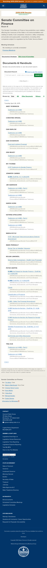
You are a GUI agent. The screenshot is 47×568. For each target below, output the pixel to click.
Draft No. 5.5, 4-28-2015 (18, 177)
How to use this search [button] (33, 72)
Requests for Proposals (9, 522)
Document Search (23, 72)
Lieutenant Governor (9, 471)
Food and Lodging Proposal (17, 144)
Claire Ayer (8, 393)
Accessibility (21, 522)
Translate (11, 456)
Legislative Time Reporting (11, 442)
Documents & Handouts (9, 57)
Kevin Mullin (9, 390)
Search (38, 75)
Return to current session (34, 1)
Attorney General (8, 474)
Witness (38, 96)
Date (12, 96)
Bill (18, 96)
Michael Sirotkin (10, 396)
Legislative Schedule (9, 505)
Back (6, 100)
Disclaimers (12, 516)
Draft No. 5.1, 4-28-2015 (18, 281)
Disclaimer (5, 459)
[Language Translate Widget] (9, 455)
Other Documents (27, 96)
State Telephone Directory (11, 490)
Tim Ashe (8, 382)
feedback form (34, 531)
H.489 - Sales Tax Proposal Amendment (21, 301)
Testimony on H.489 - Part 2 (17, 188)
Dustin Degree (9, 398)
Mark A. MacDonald (11, 385)
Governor (5, 469)
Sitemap (5, 516)
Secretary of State (8, 479)
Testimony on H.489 (15, 110)
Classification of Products (16, 295)
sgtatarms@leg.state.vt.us (11, 422)
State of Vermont (8, 466)
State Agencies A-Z (8, 487)
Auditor (5, 477)
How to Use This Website (10, 450)
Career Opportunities (24, 519)
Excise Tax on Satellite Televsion (19, 248)
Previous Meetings (9, 50)
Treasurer (5, 482)
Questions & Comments (10, 519)
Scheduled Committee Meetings (12, 502)
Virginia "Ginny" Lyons (12, 388)
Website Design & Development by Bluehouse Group (23, 544)
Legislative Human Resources (12, 439)
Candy (10, 288)
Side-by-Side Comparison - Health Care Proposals (25, 260)
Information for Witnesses (10, 401)
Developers (23, 536)
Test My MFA (7, 447)
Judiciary (5, 485)
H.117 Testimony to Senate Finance (20, 167)
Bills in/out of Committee (26, 57)
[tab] (9, 56)
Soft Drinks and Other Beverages (19, 336)
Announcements (8, 500)
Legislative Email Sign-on (10, 436)
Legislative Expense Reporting (12, 444)
